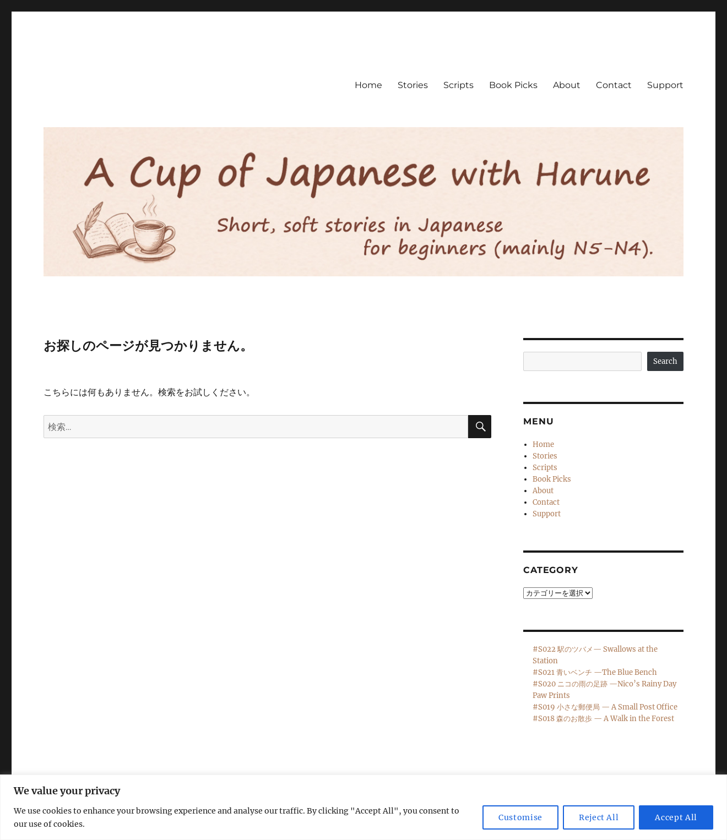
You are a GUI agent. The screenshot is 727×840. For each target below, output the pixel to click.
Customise (520, 817)
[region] (363, 807)
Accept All (676, 817)
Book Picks (513, 85)
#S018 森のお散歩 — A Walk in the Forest (603, 718)
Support (665, 85)
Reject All (599, 817)
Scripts (458, 85)
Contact (614, 85)
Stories (413, 85)
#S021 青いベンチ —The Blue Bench (595, 672)
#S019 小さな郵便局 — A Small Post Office (605, 707)
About (566, 85)
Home (368, 85)
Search (665, 361)
